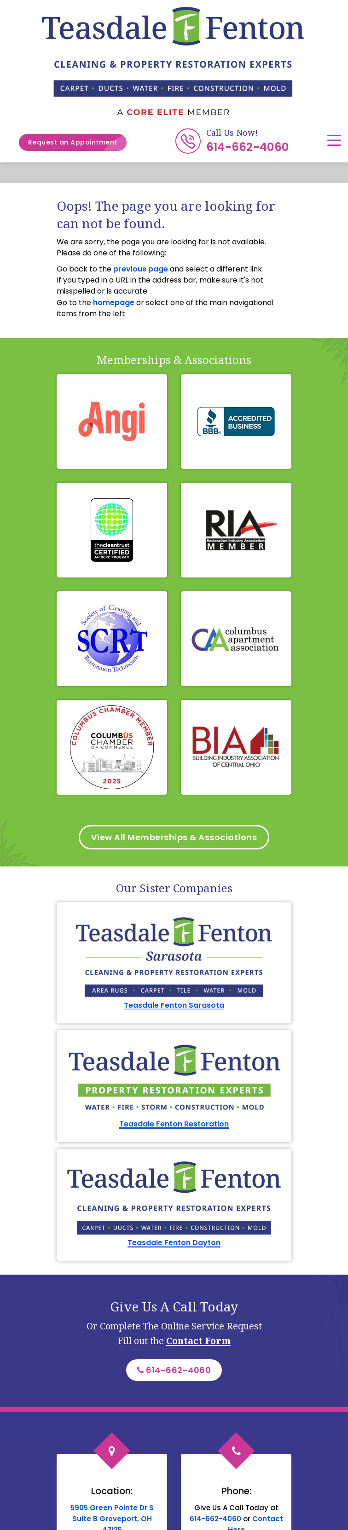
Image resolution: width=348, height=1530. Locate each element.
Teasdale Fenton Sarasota (174, 1005)
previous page (140, 269)
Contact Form (198, 1340)
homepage (113, 302)
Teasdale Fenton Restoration (174, 1124)
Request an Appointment (77, 142)
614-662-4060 (247, 147)
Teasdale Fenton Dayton (174, 1242)
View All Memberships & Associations (174, 837)
